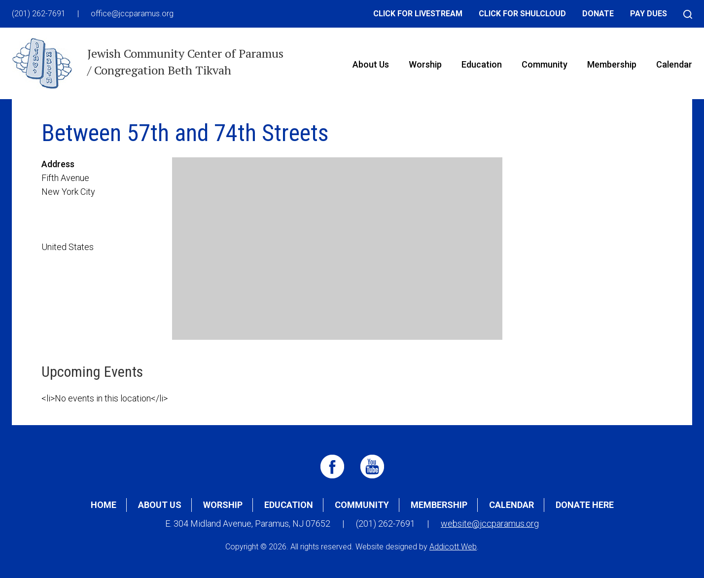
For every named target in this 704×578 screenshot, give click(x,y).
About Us (370, 64)
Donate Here (585, 505)
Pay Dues (648, 13)
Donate (598, 13)
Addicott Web (453, 546)
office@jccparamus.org (132, 13)
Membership (611, 64)
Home (103, 505)
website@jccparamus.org (490, 523)
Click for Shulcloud (522, 13)
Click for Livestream (417, 13)
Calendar (674, 64)
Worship (425, 64)
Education (481, 64)
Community (544, 64)
